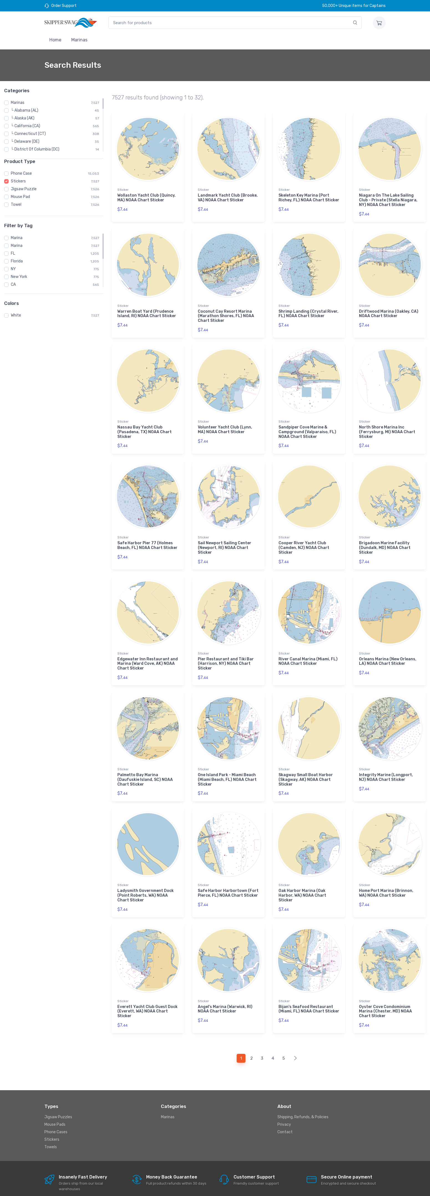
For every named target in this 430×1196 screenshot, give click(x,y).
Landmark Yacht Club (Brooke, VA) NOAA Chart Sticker (228, 197)
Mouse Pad (20, 196)
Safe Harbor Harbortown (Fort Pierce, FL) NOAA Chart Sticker (228, 879)
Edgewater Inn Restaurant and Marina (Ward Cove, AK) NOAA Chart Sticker (147, 654)
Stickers (18, 181)
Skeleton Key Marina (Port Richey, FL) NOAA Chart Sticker (309, 197)
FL (13, 253)
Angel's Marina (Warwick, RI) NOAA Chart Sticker (225, 992)
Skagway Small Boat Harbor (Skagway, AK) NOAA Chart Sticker (306, 768)
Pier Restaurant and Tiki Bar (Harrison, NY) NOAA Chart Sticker (226, 654)
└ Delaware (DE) (25, 141)
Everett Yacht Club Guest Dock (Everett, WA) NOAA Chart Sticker (147, 995)
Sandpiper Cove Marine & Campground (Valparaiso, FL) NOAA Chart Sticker (307, 427)
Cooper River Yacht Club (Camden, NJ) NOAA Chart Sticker (304, 541)
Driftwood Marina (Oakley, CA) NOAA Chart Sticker (388, 311)
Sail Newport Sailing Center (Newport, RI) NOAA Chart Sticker (224, 541)
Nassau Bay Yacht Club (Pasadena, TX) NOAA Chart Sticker (144, 427)
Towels (50, 1128)
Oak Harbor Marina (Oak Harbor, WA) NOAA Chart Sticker (302, 881)
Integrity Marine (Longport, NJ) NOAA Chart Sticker (386, 765)
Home (55, 39)
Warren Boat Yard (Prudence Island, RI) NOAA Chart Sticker (146, 311)
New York (19, 276)
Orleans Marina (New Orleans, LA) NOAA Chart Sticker (387, 652)
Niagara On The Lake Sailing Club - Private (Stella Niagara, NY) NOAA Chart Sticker (388, 200)
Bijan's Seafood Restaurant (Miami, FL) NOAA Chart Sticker (309, 992)
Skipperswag (113, 1187)
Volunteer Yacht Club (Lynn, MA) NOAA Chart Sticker (225, 425)
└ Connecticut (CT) (28, 133)
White (16, 315)
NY (13, 269)
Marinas (79, 39)
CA (13, 284)
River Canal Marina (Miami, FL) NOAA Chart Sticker (308, 652)
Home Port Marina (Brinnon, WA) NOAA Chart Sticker (386, 879)
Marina (16, 237)
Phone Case (21, 173)
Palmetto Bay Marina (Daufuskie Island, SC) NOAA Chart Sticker (145, 768)
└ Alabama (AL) (24, 110)
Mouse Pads (54, 1106)
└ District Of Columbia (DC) (35, 149)
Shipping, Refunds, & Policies (302, 1098)
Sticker (123, 190)
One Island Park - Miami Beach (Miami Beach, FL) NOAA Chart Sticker (227, 768)
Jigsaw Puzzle (24, 189)
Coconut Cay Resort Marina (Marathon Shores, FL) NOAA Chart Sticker (226, 314)
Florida (17, 261)
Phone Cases (55, 1113)
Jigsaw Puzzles (58, 1098)
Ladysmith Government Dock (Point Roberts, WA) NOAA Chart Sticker (145, 881)
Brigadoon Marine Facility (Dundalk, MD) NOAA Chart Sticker (385, 541)
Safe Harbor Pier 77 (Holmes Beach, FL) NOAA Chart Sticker (147, 538)
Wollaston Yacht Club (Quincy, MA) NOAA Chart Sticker (146, 197)
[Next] (295, 1039)
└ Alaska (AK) (22, 118)
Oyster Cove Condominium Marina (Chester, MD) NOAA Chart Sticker (385, 995)
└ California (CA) (25, 126)
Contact (285, 1113)
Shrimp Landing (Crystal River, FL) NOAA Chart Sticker (308, 311)
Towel (16, 204)
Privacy (284, 1106)
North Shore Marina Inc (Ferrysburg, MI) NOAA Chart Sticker (387, 427)
